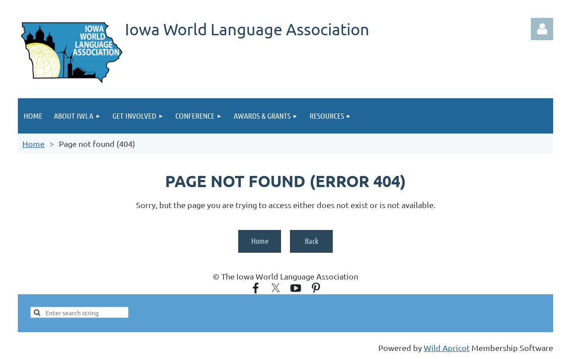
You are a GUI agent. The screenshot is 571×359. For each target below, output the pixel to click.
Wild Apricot (447, 347)
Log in (542, 29)
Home (33, 143)
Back (312, 241)
